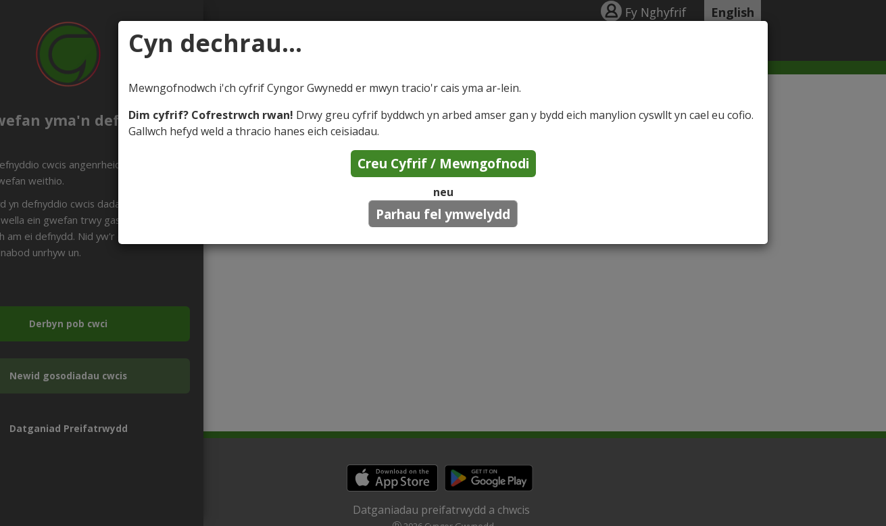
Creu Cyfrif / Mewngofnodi (443, 163)
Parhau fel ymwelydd (443, 214)
